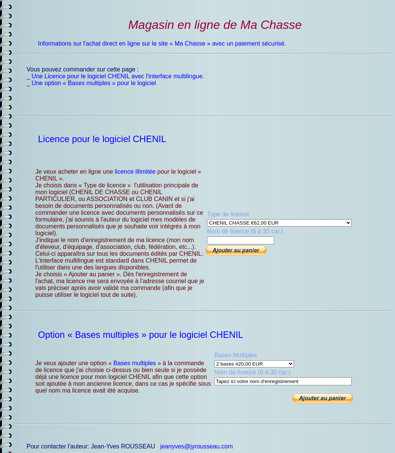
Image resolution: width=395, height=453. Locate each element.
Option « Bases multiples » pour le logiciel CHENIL (140, 334)
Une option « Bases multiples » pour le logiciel (94, 83)
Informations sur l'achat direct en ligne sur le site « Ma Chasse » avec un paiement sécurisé (161, 43)
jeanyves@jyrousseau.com (196, 446)
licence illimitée (135, 171)
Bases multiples (134, 363)
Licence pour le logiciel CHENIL (102, 139)
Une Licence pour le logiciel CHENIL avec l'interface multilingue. (118, 76)
